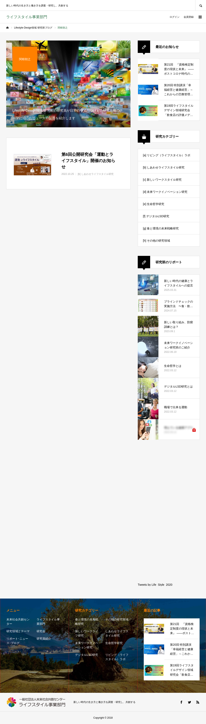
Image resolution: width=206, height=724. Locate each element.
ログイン (175, 17)
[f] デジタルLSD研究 (156, 216)
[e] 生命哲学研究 (153, 204)
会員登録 (189, 17)
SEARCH (200, 5)
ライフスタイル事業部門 (48, 621)
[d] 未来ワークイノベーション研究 (165, 191)
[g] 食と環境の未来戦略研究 (161, 228)
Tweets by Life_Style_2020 (155, 584)
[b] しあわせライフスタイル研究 (163, 167)
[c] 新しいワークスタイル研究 (162, 179)
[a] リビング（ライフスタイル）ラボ (166, 155)
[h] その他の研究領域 (156, 240)
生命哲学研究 (114, 643)
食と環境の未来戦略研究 (86, 621)
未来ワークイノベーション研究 (86, 645)
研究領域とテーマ (18, 631)
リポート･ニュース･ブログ (17, 641)
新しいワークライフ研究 (86, 633)
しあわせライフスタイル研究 (116, 633)
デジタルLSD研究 (86, 654)
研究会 (41, 631)
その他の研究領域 (116, 619)
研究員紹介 (44, 638)
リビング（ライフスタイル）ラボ (116, 657)
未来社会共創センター (18, 621)
